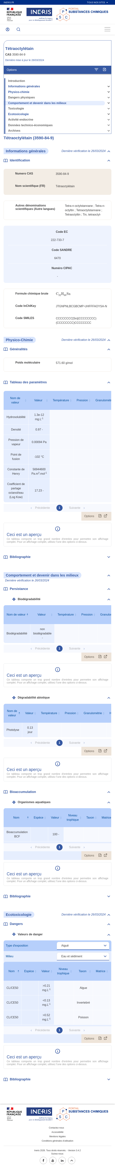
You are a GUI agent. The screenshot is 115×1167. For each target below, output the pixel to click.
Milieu (9, 956)
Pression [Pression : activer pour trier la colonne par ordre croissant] (82, 400)
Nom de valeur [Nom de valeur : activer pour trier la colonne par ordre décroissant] (16, 614)
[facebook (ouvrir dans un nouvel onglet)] (43, 1160)
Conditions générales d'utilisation (57, 1141)
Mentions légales (57, 1136)
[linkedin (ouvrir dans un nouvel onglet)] (62, 1160)
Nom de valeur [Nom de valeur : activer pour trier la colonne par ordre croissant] (15, 400)
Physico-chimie (18, 92)
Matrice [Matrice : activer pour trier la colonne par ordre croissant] (100, 971)
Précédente (42, 507)
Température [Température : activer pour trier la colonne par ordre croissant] (61, 400)
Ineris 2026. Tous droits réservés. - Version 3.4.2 (57, 1150)
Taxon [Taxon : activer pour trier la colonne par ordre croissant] (90, 817)
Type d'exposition (17, 945)
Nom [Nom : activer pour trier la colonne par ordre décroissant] (16, 817)
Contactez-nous (56, 1128)
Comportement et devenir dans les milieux (37, 103)
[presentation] (63, 293)
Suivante (74, 507)
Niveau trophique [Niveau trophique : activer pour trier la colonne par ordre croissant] (73, 817)
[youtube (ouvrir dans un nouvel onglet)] (52, 1160)
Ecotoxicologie (18, 114)
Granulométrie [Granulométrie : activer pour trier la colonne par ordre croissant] (93, 713)
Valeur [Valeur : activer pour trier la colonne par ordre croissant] (38, 400)
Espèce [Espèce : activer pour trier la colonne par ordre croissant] (38, 817)
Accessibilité (57, 1132)
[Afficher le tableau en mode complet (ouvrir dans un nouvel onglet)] (105, 516)
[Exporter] (104, 70)
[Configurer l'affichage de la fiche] (96, 70)
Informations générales (24, 86)
